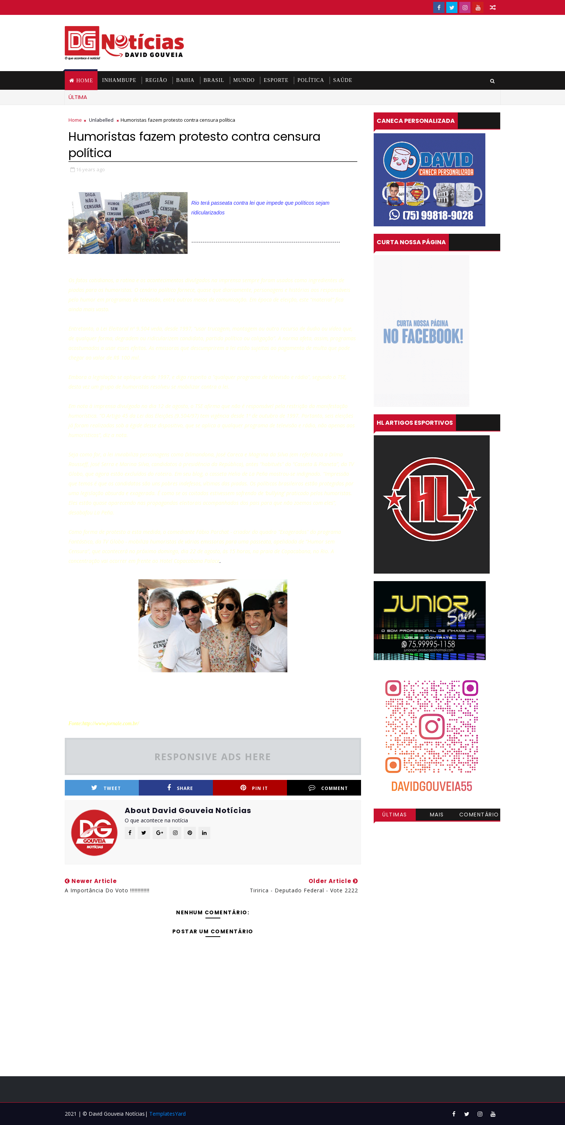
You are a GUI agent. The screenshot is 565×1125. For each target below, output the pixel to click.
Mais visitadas (437, 815)
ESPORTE (276, 80)
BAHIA (185, 80)
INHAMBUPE (119, 80)
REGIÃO (156, 80)
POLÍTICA (310, 80)
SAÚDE (342, 80)
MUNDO (244, 80)
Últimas (394, 814)
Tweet (106, 787)
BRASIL (214, 80)
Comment (328, 787)
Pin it (254, 787)
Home (84, 80)
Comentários (479, 815)
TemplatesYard (167, 1113)
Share (180, 787)
